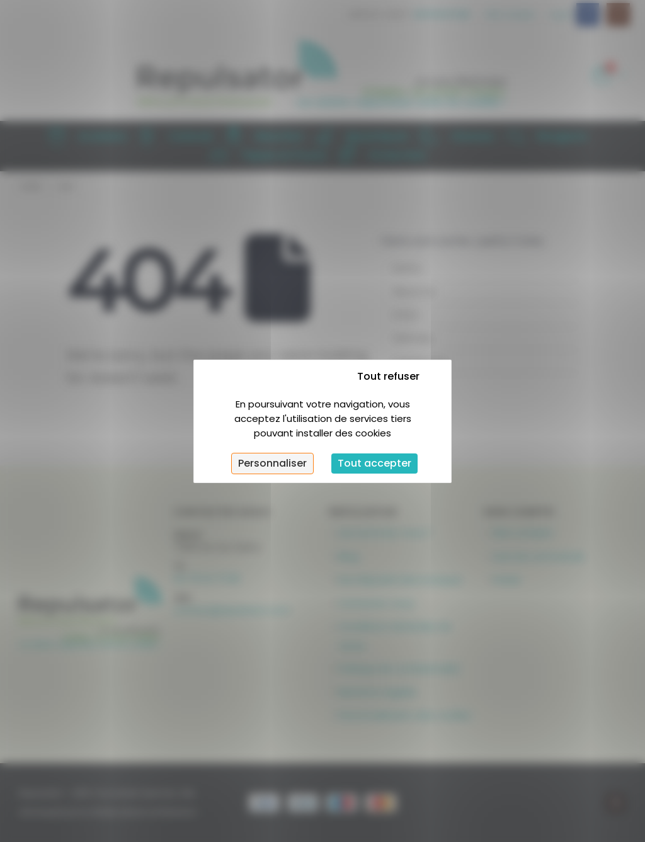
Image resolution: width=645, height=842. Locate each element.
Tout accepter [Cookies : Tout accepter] (374, 463)
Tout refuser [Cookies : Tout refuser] (388, 376)
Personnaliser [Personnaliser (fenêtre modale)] (272, 463)
